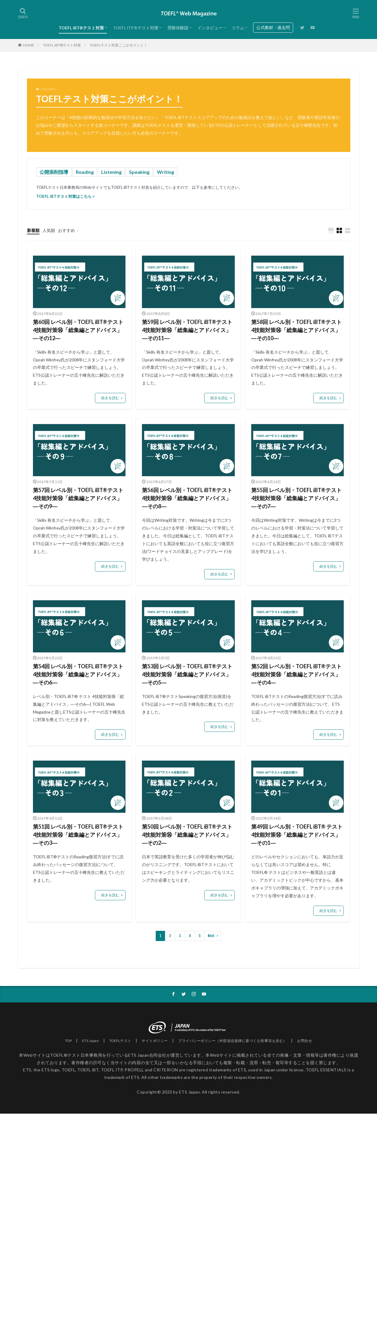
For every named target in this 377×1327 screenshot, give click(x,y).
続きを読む (110, 398)
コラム (237, 27)
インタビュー (209, 27)
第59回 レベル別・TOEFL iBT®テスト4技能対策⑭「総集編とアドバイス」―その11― (187, 330)
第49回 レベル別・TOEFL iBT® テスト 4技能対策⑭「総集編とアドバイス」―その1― (297, 834)
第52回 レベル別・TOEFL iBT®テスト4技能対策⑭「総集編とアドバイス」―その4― (296, 674)
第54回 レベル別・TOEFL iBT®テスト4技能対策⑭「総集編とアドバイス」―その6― (78, 674)
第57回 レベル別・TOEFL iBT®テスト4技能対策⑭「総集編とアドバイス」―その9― (78, 498)
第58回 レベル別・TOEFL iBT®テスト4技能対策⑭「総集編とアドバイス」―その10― (296, 330)
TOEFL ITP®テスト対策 (135, 27)
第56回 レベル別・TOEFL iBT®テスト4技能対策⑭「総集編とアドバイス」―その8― (187, 498)
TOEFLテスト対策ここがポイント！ (118, 45)
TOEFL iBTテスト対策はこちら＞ (66, 196)
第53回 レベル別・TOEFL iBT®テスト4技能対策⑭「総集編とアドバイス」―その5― (187, 674)
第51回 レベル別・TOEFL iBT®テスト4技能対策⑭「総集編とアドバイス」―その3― (78, 834)
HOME (28, 45)
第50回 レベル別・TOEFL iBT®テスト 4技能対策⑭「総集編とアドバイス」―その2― (187, 834)
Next (211, 936)
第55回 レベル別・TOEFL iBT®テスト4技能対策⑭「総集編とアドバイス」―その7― (296, 498)
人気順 (49, 230)
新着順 (33, 230)
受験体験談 (177, 27)
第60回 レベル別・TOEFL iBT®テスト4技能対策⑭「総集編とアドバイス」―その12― (78, 330)
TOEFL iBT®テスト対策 (81, 27)
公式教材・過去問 (273, 27)
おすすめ (66, 230)
